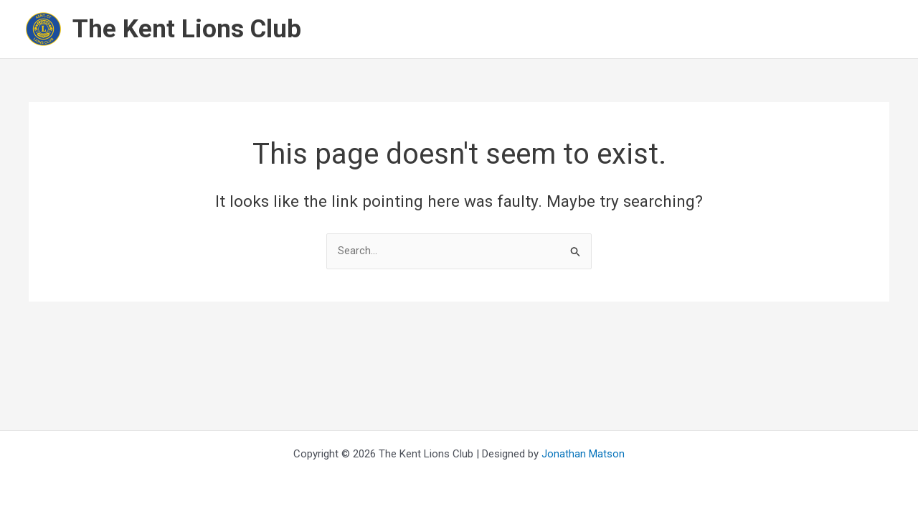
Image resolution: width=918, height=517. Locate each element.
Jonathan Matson (583, 453)
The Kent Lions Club (186, 29)
